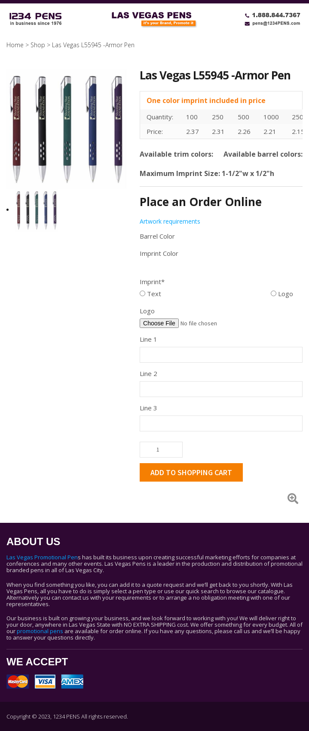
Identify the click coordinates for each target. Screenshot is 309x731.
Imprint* (152, 281)
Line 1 (148, 339)
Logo (282, 293)
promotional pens (40, 631)
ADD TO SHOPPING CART (191, 472)
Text (150, 293)
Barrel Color (157, 236)
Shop (38, 45)
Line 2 (148, 373)
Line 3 (148, 407)
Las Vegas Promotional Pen (42, 557)
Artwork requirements (170, 221)
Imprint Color (159, 253)
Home (15, 45)
